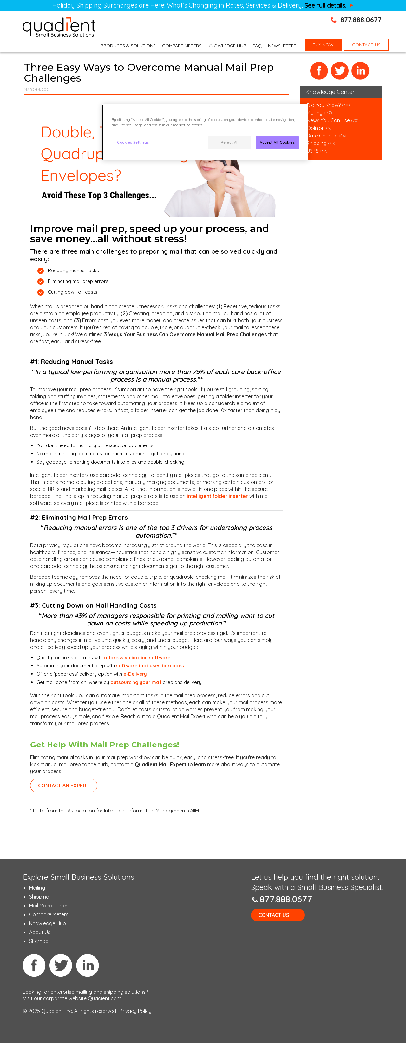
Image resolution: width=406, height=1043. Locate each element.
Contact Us (274, 915)
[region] (205, 132)
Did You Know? (324, 105)
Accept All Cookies (277, 142)
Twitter (340, 71)
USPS (312, 151)
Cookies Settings (133, 142)
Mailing (315, 113)
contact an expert (63, 785)
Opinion (316, 128)
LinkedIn (360, 71)
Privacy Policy (136, 1011)
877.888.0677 (361, 19)
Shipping (317, 143)
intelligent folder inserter (217, 496)
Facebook (319, 71)
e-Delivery (135, 674)
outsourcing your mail (135, 682)
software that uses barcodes (150, 666)
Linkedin (87, 965)
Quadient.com (104, 998)
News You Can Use (328, 120)
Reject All (230, 142)
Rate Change (322, 135)
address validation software (137, 657)
